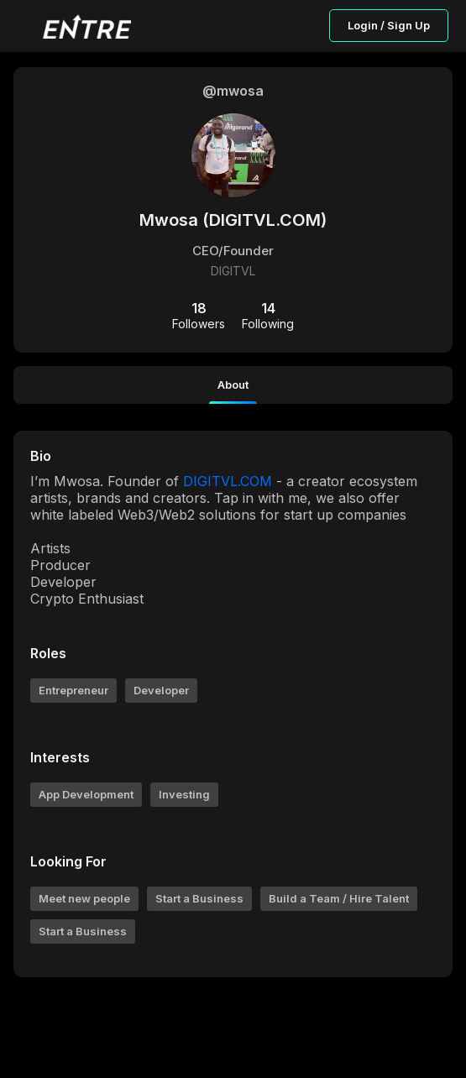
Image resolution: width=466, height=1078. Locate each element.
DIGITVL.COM (227, 481)
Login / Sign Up (389, 25)
